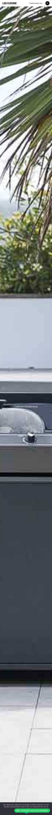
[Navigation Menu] (47, 3)
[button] (32, 811)
